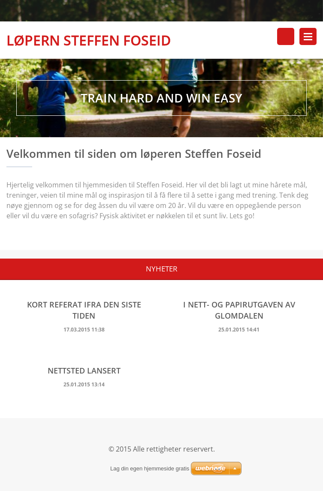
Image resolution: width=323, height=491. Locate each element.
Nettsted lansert (84, 371)
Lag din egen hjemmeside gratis (149, 468)
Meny (308, 36)
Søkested (285, 36)
